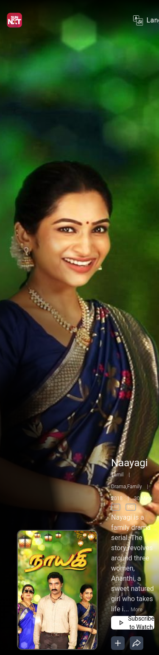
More (136, 610)
